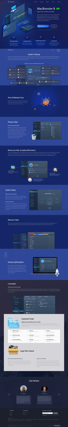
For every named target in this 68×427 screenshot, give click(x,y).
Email (59, 425)
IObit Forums (25, 414)
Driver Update (35, 419)
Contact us (11, 414)
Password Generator (56, 419)
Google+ (58, 425)
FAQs (23, 413)
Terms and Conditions (24, 425)
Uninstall (30, 425)
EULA (28, 425)
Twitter (56, 425)
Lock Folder (9, 420)
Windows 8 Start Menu (28, 419)
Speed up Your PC (10, 419)
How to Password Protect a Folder (42, 419)
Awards (11, 415)
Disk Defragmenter (16, 419)
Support (47, 1)
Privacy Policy (18, 425)
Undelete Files (50, 419)
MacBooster (12, 1)
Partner (59, 1)
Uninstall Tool (22, 419)
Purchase (41, 1)
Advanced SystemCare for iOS (21, 420)
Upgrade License (25, 412)
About (53, 1)
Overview (53, 49)
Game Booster (14, 420)
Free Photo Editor (29, 420)
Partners (11, 413)
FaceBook (55, 425)
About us (11, 412)
